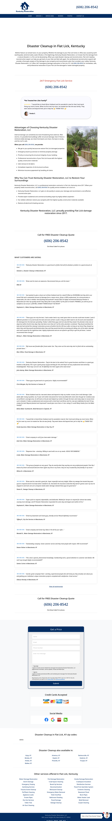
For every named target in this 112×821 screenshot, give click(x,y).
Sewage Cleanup (56, 784)
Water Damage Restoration (28, 760)
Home (30, 16)
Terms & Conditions (60, 660)
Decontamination (56, 768)
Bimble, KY (28, 739)
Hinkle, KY (28, 742)
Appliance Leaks (28, 776)
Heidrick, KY (84, 739)
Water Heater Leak (83, 778)
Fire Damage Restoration (56, 760)
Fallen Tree (28, 784)
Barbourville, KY (83, 736)
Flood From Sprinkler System (83, 768)
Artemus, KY (56, 736)
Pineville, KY (56, 742)
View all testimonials (56, 567)
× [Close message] (101, 814)
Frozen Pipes (28, 778)
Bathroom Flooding (56, 778)
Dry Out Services (28, 781)
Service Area (50, 16)
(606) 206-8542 (87, 7)
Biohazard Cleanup (56, 770)
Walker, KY (28, 744)
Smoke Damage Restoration (83, 760)
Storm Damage (28, 763)
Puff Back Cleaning (28, 773)
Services (39, 16)
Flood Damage (56, 781)
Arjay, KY (28, 736)
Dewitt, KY (56, 739)
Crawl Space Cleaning (56, 763)
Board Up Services (56, 765)
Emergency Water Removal (56, 773)
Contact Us (80, 16)
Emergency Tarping (28, 765)
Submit (56, 664)
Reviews (60, 16)
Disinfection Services (84, 765)
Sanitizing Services (28, 768)
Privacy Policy (50, 660)
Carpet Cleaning (83, 784)
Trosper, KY (83, 742)
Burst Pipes (83, 776)
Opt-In (35, 653)
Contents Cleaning (84, 770)
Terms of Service (69, 817)
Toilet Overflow (56, 776)
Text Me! (36, 647)
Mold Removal (83, 781)
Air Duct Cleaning (28, 786)
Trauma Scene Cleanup (28, 770)
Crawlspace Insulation (83, 763)
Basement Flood (83, 773)
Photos (69, 16)
